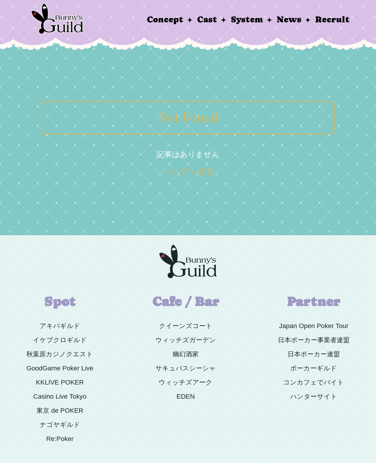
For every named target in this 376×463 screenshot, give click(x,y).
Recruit (332, 19)
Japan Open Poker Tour (313, 326)
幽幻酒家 (186, 354)
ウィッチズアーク (185, 382)
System (247, 19)
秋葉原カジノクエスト (59, 354)
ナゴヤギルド (60, 424)
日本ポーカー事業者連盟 (314, 340)
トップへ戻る (188, 171)
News (289, 19)
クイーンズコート (185, 326)
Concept (165, 19)
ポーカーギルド (313, 368)
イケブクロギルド (60, 340)
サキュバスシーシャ (185, 368)
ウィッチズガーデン (185, 340)
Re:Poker (59, 438)
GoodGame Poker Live (59, 368)
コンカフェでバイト (313, 382)
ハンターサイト (313, 396)
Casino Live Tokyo (59, 396)
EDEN (186, 396)
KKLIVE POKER (60, 382)
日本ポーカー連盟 (314, 354)
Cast (207, 19)
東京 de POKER (59, 410)
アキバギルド (60, 326)
